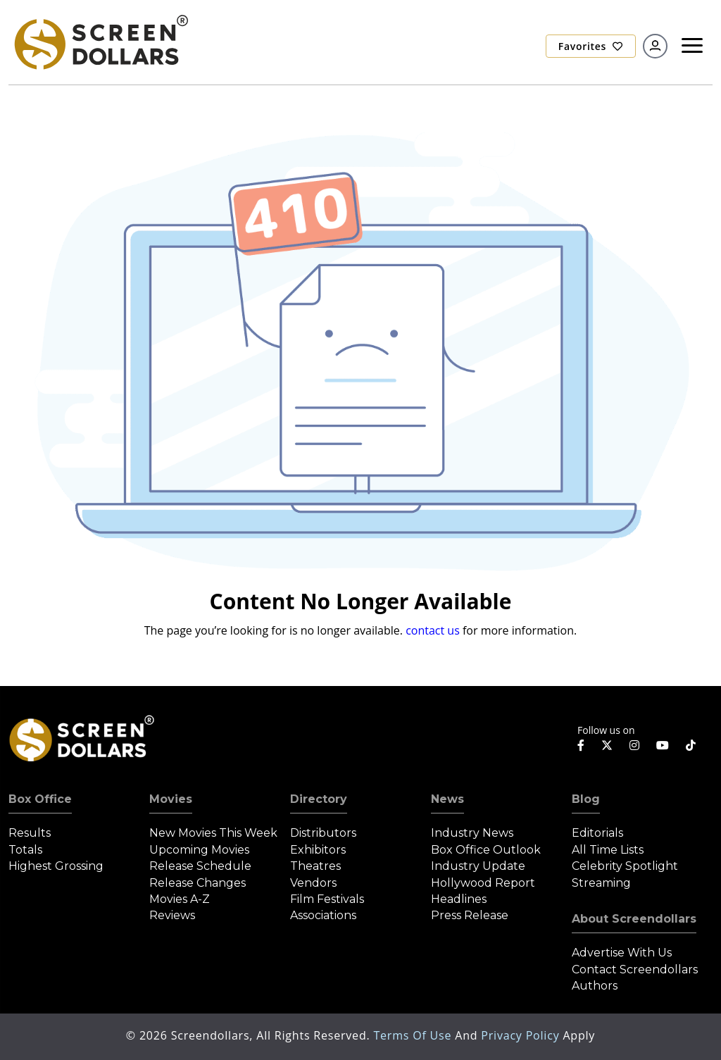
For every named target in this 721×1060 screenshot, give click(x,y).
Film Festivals (327, 899)
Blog (586, 799)
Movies (170, 799)
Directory (318, 799)
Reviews (172, 915)
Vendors (313, 883)
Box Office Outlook (486, 849)
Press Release (469, 915)
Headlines (459, 899)
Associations (323, 915)
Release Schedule (200, 866)
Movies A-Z (179, 899)
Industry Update (478, 866)
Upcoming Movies (199, 849)
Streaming (601, 883)
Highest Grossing (56, 866)
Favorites (590, 46)
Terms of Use (414, 1035)
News (447, 799)
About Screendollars (634, 918)
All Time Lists (608, 849)
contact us (433, 630)
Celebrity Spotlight (625, 866)
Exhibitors (318, 849)
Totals (25, 849)
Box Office (40, 799)
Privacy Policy (522, 1035)
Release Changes (197, 883)
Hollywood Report (483, 883)
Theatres (315, 866)
